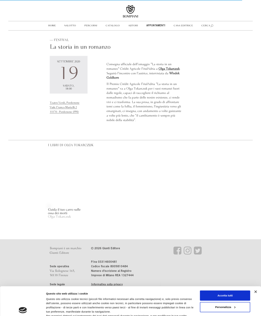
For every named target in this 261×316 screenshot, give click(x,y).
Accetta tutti (225, 266)
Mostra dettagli (55, 309)
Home (52, 26)
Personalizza (225, 278)
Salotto (70, 26)
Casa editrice (183, 26)
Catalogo (113, 26)
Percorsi (90, 26)
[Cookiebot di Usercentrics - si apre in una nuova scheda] (22, 309)
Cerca (205, 26)
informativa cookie (126, 291)
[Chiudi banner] (255, 263)
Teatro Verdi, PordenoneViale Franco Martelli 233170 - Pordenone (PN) (64, 107)
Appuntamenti (155, 26)
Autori (133, 26)
